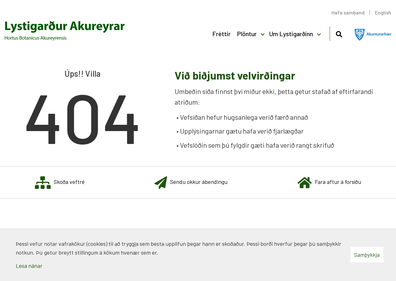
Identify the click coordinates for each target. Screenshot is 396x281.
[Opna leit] (339, 33)
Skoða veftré (60, 182)
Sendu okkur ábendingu (190, 182)
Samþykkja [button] (367, 254)
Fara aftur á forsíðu (329, 182)
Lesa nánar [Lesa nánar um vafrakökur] (29, 265)
